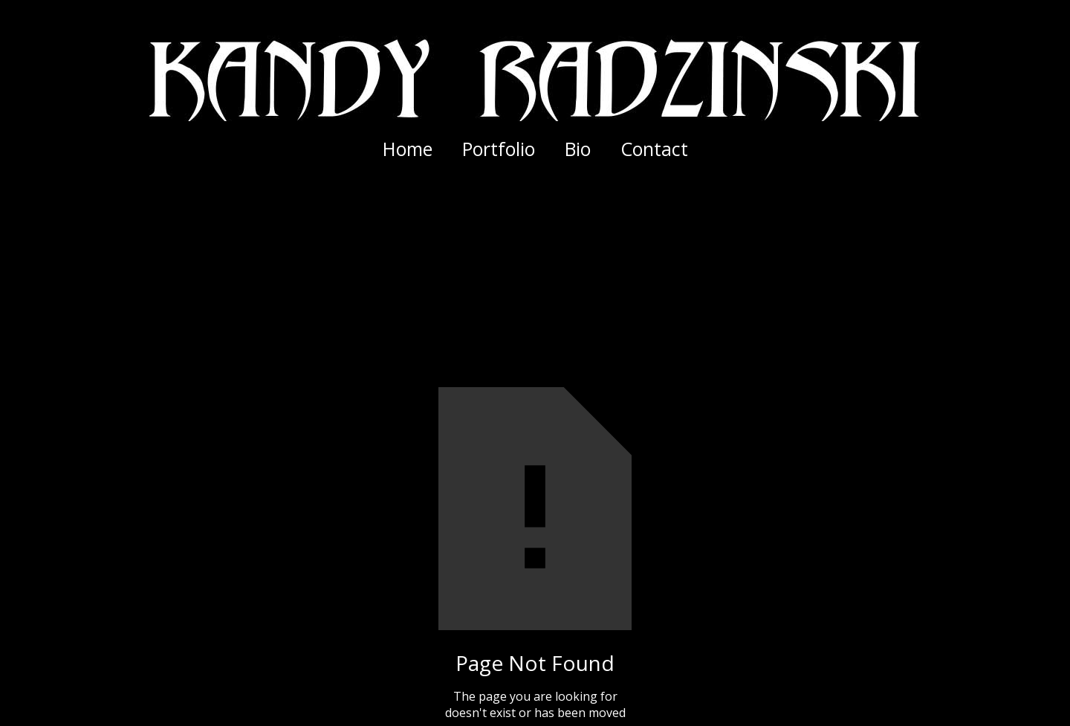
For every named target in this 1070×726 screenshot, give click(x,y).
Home (407, 148)
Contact (654, 148)
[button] (498, 148)
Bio (578, 148)
